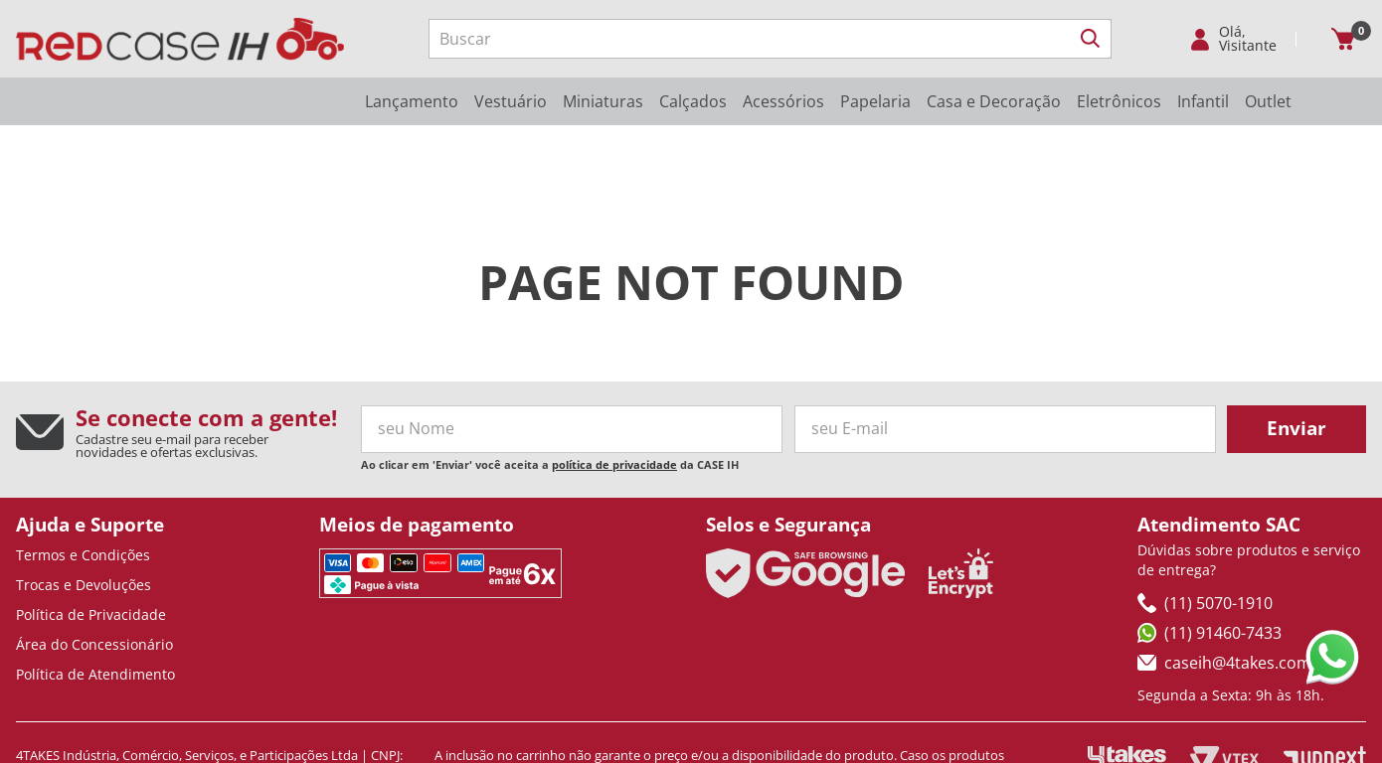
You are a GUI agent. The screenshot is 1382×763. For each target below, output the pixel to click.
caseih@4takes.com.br (1234, 590)
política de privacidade (614, 391)
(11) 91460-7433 (1209, 560)
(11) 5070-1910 (1205, 530)
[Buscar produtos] (1091, 39)
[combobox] (770, 39)
